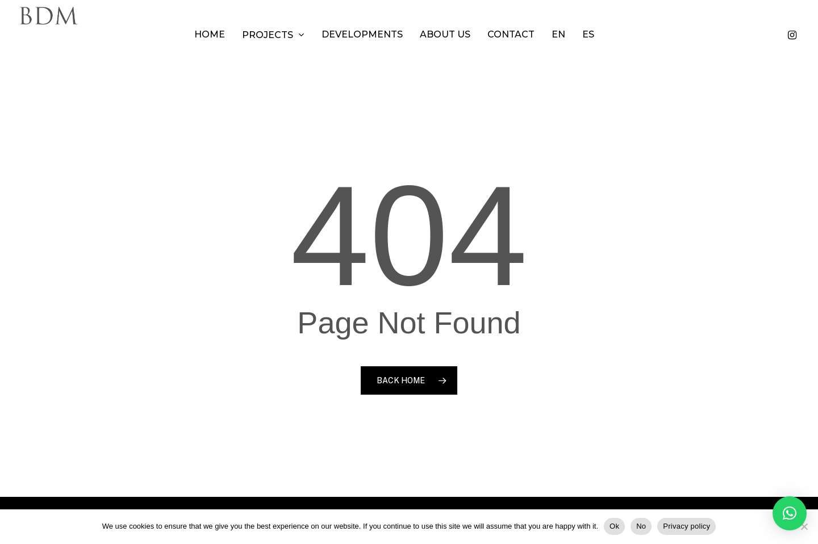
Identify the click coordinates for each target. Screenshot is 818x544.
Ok (614, 526)
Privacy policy (686, 526)
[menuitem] (573, 34)
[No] (803, 526)
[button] (790, 513)
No (641, 526)
